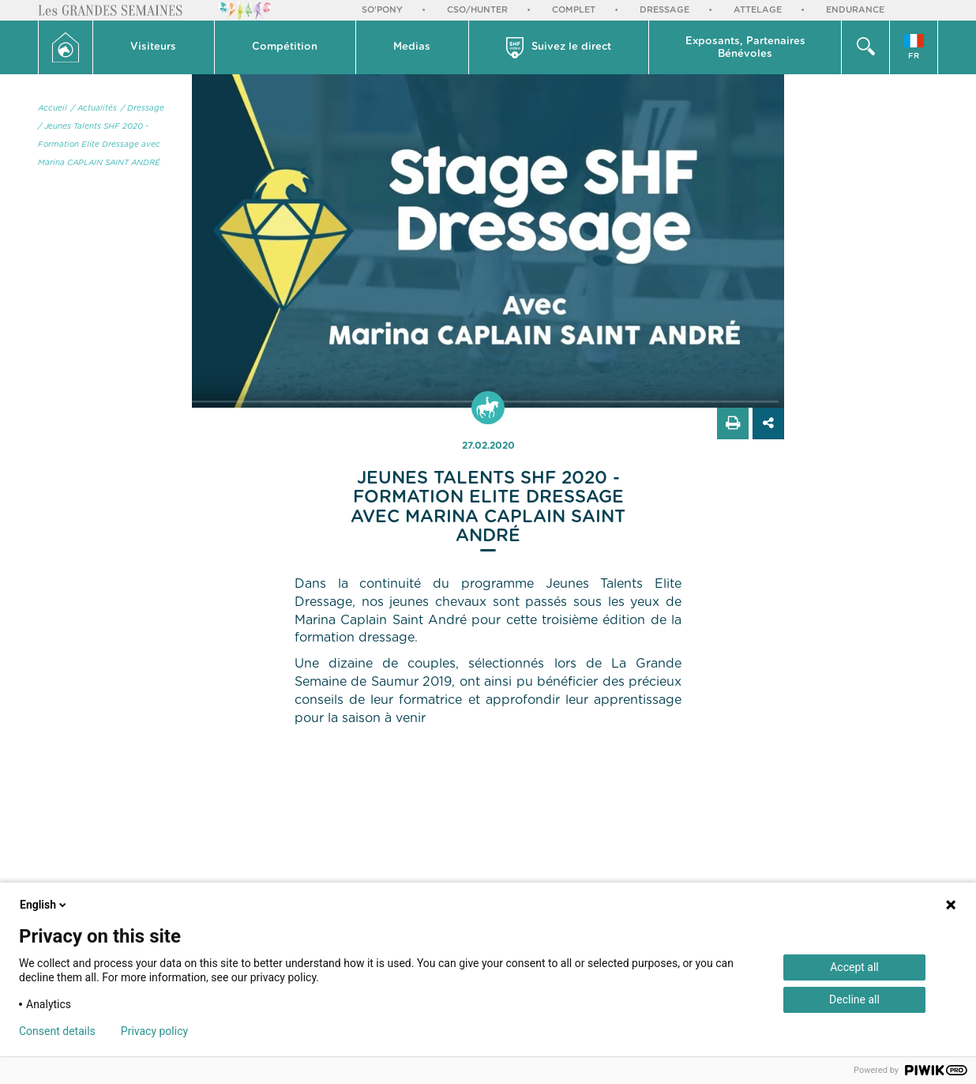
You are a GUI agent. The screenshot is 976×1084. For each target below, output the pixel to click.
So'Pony (382, 10)
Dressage (664, 10)
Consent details (57, 1031)
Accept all (854, 967)
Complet (573, 10)
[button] (154, 47)
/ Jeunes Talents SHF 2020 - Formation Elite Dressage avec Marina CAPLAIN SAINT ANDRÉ (99, 144)
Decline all (854, 999)
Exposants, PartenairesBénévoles (745, 47)
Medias (411, 47)
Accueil (52, 108)
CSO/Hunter (477, 10)
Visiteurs (153, 47)
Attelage (758, 10)
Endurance (855, 10)
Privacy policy (154, 1031)
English (44, 904)
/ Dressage (142, 108)
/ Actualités (94, 108)
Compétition (284, 47)
